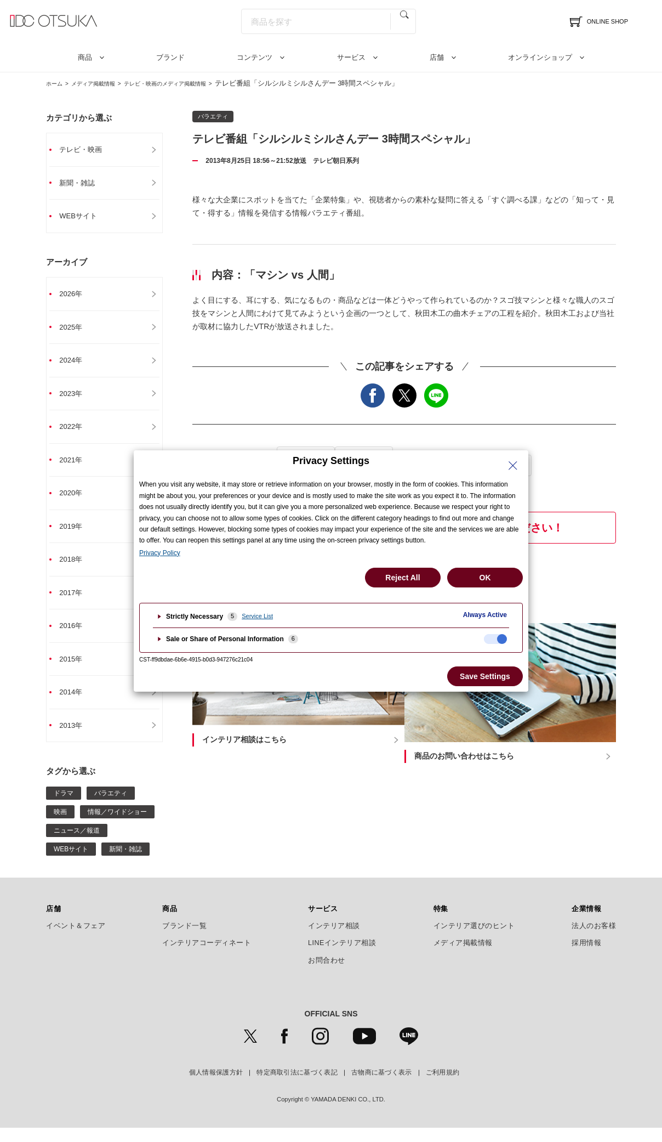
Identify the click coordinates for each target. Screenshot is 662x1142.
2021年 (76, 466)
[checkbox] (495, 639)
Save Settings (485, 676)
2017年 (76, 602)
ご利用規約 (443, 1086)
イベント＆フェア (75, 939)
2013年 (76, 738)
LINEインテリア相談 (342, 957)
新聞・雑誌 (83, 183)
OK (485, 577)
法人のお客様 (594, 939)
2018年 (76, 568)
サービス (351, 57)
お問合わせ (326, 974)
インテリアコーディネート (206, 957)
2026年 (76, 296)
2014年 (76, 704)
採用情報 (586, 957)
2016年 (76, 636)
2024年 (76, 364)
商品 (85, 57)
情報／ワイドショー (117, 825)
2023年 (76, 398)
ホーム (56, 83)
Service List (257, 616)
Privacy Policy (159, 553)
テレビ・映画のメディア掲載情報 (197, 83)
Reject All (402, 577)
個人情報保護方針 (216, 1086)
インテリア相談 (334, 939)
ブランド (170, 57)
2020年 (76, 500)
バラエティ (110, 807)
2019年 (76, 534)
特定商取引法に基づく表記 (297, 1086)
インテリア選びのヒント (474, 939)
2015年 (76, 670)
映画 (60, 825)
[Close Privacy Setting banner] (513, 466)
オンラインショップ (540, 57)
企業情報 (586, 922)
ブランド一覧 (184, 939)
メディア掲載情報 (105, 83)
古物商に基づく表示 (381, 1086)
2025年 (76, 330)
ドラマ (63, 807)
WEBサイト (84, 217)
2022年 (76, 432)
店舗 (437, 57)
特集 (440, 922)
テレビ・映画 (87, 149)
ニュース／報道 (77, 844)
